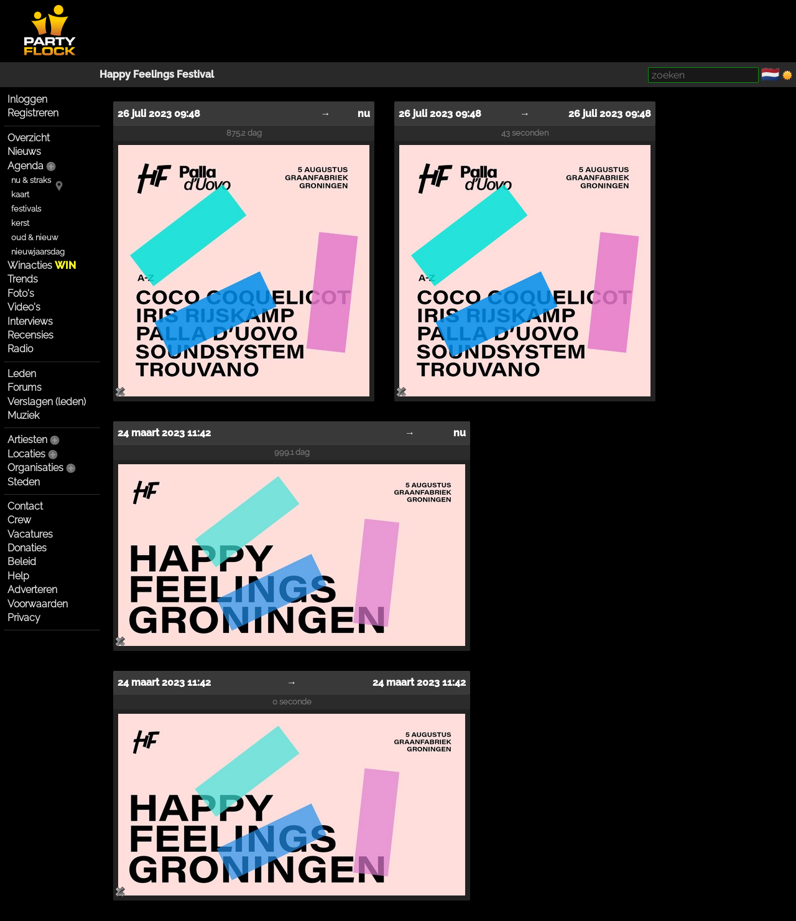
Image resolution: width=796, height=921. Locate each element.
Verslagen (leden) (46, 402)
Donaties (27, 548)
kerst (20, 223)
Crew (19, 520)
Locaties (26, 454)
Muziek (23, 415)
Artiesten (27, 440)
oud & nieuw (34, 237)
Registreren (32, 113)
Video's (23, 307)
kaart (20, 194)
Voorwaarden (37, 604)
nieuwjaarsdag (38, 251)
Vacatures (30, 534)
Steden (23, 482)
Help (18, 576)
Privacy (23, 618)
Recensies (30, 335)
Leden (21, 374)
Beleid (21, 562)
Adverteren (32, 590)
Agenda (25, 166)
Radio (20, 349)
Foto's (20, 293)
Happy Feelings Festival (157, 74)
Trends (22, 279)
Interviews (30, 321)
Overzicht (28, 138)
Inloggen (27, 99)
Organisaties (35, 468)
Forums (24, 387)
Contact (25, 506)
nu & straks (31, 180)
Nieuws (24, 151)
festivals (26, 208)
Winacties (41, 265)
